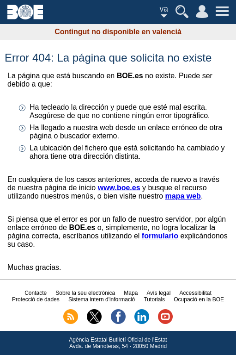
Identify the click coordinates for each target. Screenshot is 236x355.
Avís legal (159, 293)
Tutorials (154, 299)
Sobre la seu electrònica (85, 293)
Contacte (35, 293)
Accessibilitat (196, 293)
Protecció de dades (36, 299)
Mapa (131, 293)
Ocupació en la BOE (199, 299)
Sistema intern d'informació (101, 299)
